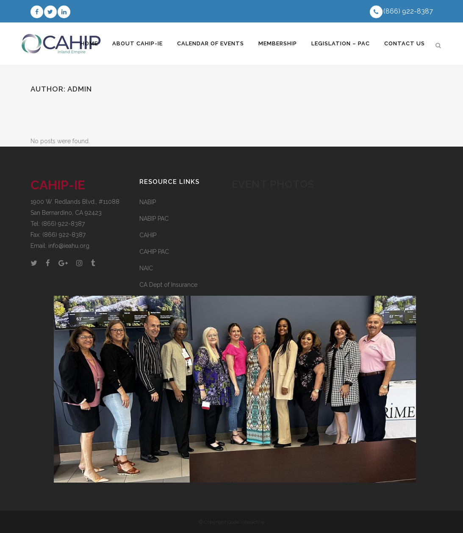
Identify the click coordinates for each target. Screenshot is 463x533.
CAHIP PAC (154, 251)
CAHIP (147, 235)
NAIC (146, 268)
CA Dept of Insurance (183, 286)
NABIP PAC (154, 218)
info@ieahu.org (68, 245)
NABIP (147, 202)
